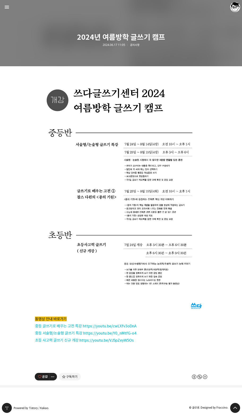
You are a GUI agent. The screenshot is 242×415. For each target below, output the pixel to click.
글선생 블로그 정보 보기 (235, 7)
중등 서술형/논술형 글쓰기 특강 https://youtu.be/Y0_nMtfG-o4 (86, 333)
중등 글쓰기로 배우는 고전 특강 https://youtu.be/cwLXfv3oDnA (86, 326)
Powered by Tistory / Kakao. (31, 408)
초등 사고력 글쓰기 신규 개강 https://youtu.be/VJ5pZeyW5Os (84, 340)
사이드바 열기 (7, 7)
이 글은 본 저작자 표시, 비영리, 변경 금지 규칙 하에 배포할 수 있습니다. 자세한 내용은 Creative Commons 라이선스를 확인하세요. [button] (199, 376)
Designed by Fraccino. (214, 407)
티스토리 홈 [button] (7, 408)
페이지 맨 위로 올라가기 (235, 408)
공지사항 (134, 45)
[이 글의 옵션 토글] (53, 376)
